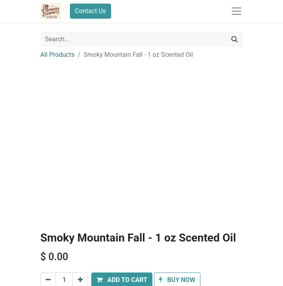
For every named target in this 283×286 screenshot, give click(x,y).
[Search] (234, 39)
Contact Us (90, 11)
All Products (57, 54)
